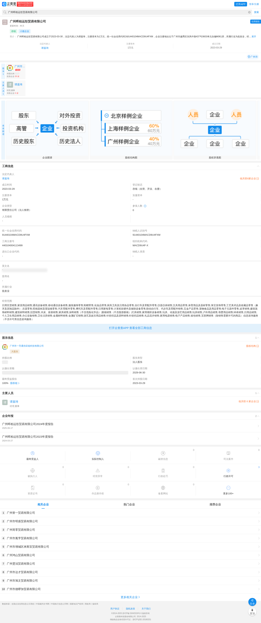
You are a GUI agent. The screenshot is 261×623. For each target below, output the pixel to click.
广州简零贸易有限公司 (21, 529)
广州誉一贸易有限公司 (21, 512)
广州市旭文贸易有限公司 (22, 580)
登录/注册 (254, 4)
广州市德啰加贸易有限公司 (24, 589)
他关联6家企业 (249, 178)
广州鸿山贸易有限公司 (21, 555)
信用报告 (255, 21)
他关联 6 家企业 (249, 401)
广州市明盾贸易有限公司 (22, 521)
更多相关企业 (130, 597)
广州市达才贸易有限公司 (22, 572)
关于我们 (146, 608)
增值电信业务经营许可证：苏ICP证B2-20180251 (130, 619)
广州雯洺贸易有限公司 (21, 563)
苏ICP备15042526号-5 (132, 613)
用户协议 (114, 608)
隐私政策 (130, 608)
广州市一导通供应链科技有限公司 (27, 346)
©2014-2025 (116, 613)
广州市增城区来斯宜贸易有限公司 (28, 546)
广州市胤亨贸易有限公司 (22, 538)
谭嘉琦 (45, 48)
